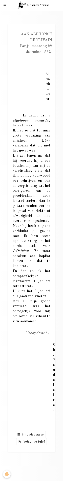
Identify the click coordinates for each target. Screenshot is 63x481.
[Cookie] (7, 474)
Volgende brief (31, 441)
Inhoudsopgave (30, 434)
